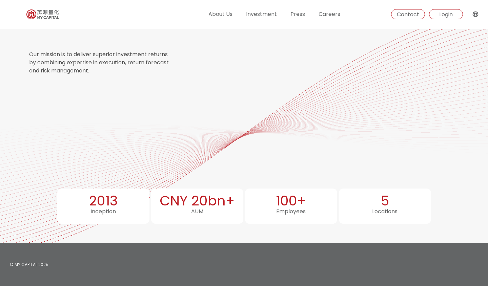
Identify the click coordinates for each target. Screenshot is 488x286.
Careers (329, 14)
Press (297, 14)
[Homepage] (29, 14)
